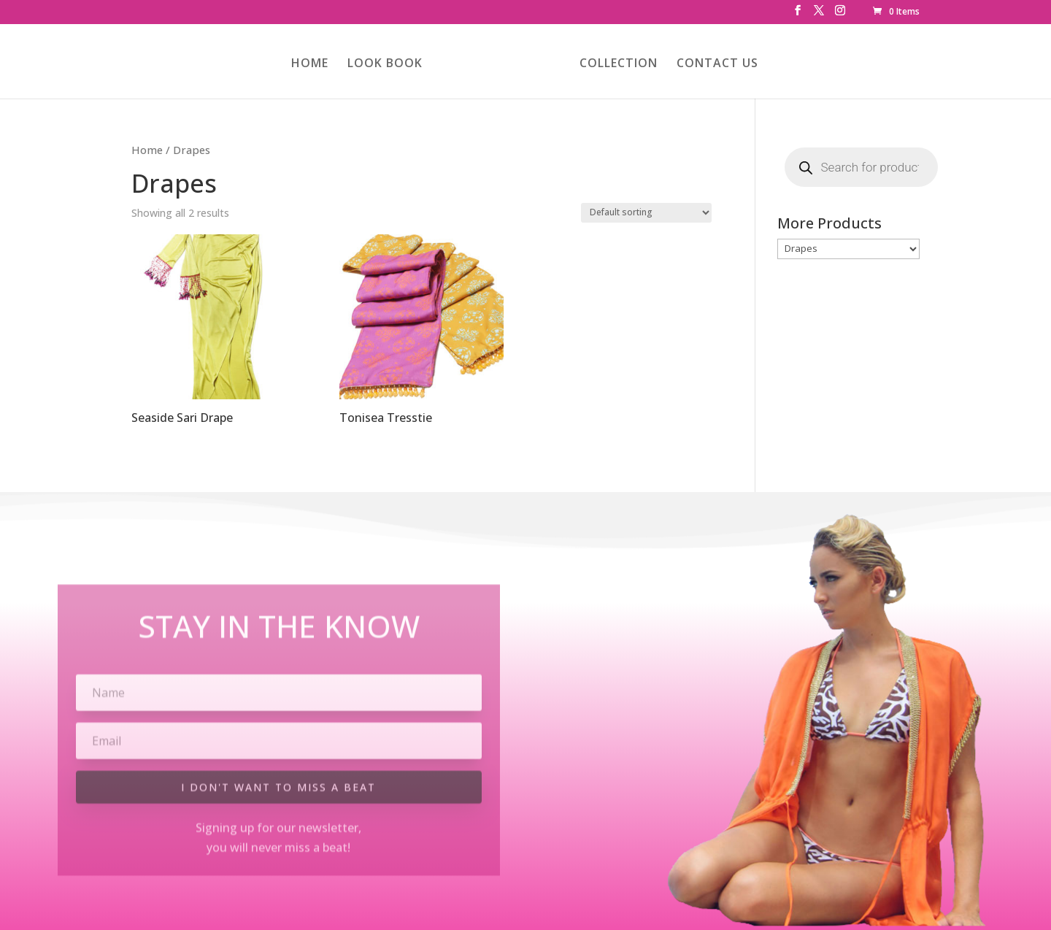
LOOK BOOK (385, 64)
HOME (309, 64)
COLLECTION (619, 64)
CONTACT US (717, 64)
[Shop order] (646, 213)
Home (147, 149)
